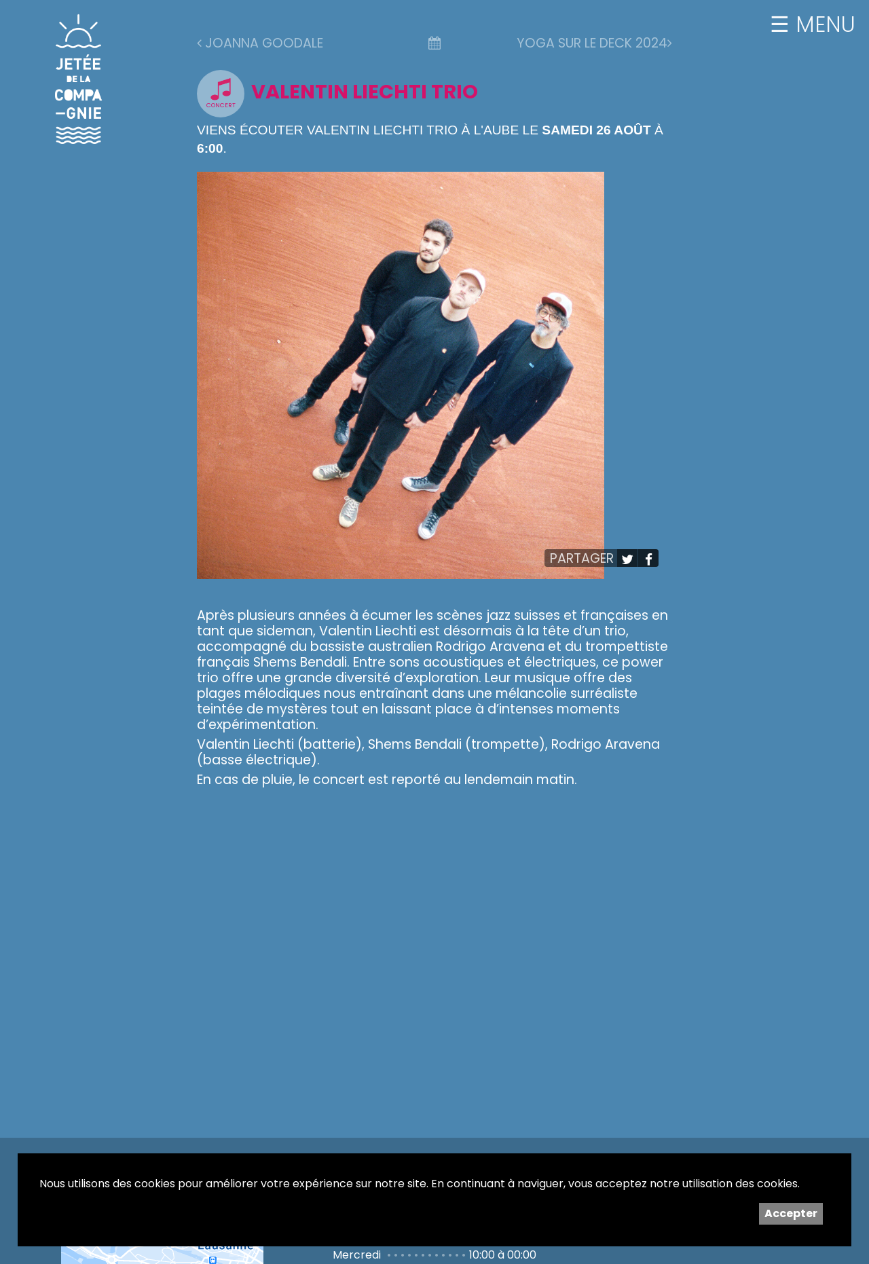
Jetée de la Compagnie (79, 79)
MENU (822, 24)
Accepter (790, 1213)
